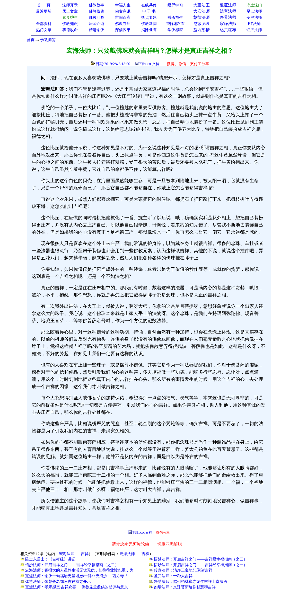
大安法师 (201, 11)
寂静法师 (228, 23)
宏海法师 (66, 554)
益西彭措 (201, 30)
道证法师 (228, 5)
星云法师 (254, 11)
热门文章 (43, 30)
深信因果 (122, 30)
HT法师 (254, 24)
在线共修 (149, 5)
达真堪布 (228, 30)
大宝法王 (201, 5)
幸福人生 (122, 5)
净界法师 (228, 17)
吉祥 (85, 554)
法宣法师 (228, 11)
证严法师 (254, 30)
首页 (30, 40)
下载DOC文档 (148, 64)
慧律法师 (201, 17)
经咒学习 (175, 5)
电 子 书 (149, 11)
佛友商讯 (122, 11)
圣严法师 (254, 17)
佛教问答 (48, 40)
